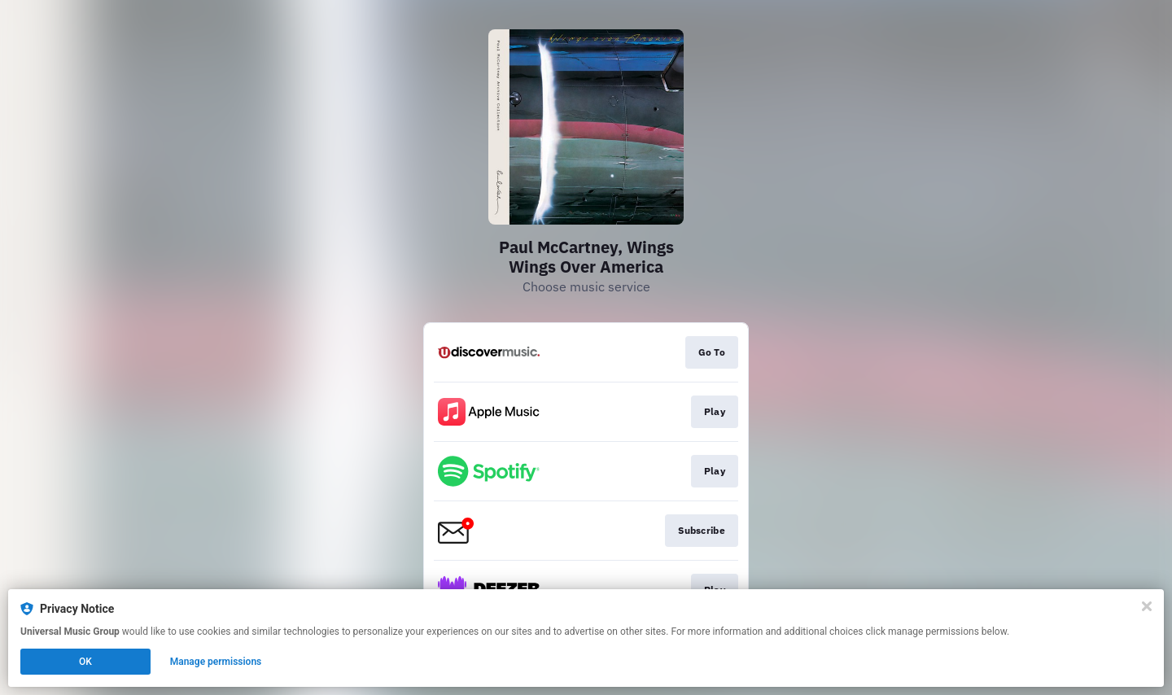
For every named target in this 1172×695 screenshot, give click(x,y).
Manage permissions (216, 661)
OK (85, 661)
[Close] (1147, 606)
